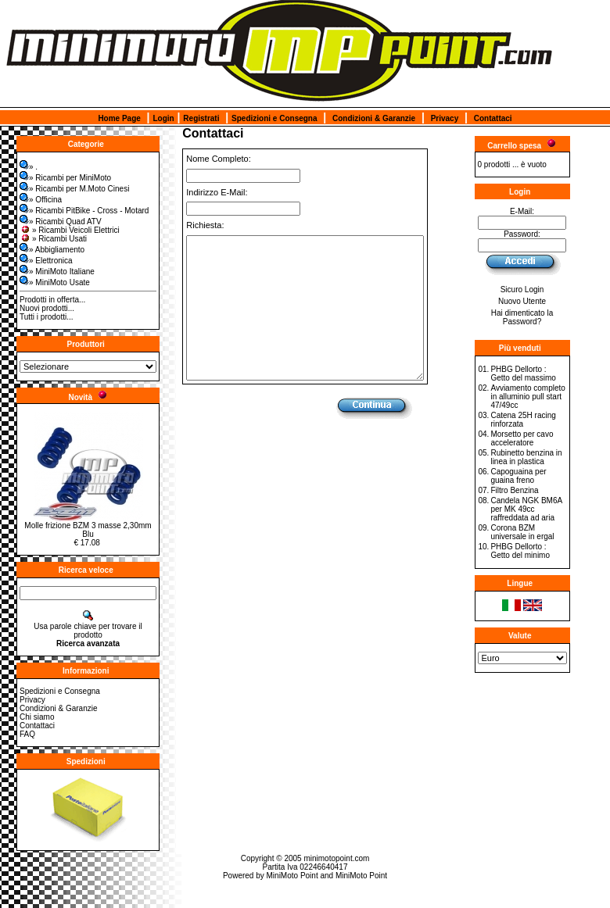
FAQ (27, 734)
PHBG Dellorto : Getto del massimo (522, 373)
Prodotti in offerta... (52, 299)
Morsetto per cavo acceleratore (521, 438)
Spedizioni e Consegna (274, 118)
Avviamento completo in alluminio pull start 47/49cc (527, 396)
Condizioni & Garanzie (373, 118)
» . (29, 167)
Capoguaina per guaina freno (518, 475)
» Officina (41, 199)
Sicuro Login (522, 289)
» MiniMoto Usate (55, 282)
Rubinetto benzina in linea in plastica (526, 457)
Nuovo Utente (522, 301)
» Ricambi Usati (53, 238)
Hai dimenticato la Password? (522, 317)
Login (163, 118)
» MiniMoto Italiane (57, 271)
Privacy (445, 118)
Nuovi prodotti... (47, 308)
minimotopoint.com (336, 858)
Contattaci (493, 118)
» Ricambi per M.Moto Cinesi (74, 188)
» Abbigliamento (52, 249)
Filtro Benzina (514, 490)
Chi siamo (37, 717)
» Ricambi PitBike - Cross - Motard (84, 210)
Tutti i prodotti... (47, 317)
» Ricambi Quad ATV (61, 221)
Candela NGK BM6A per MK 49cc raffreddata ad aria (526, 509)
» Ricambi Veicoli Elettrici (70, 230)
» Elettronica (46, 260)
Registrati (201, 118)
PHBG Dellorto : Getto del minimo (520, 550)
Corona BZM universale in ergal (522, 532)
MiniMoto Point (292, 875)
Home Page (119, 118)
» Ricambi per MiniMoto (65, 177)
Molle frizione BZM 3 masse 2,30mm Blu (87, 529)
